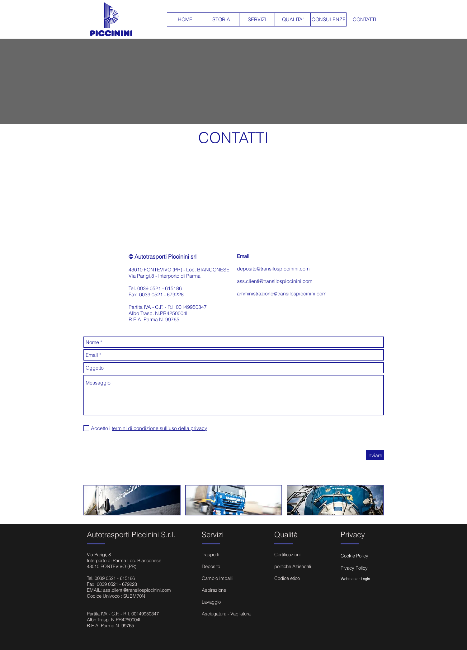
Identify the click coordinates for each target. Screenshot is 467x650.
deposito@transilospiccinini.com (273, 268)
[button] (132, 500)
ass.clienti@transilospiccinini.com (274, 281)
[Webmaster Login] (355, 579)
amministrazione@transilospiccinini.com (281, 293)
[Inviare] (375, 455)
